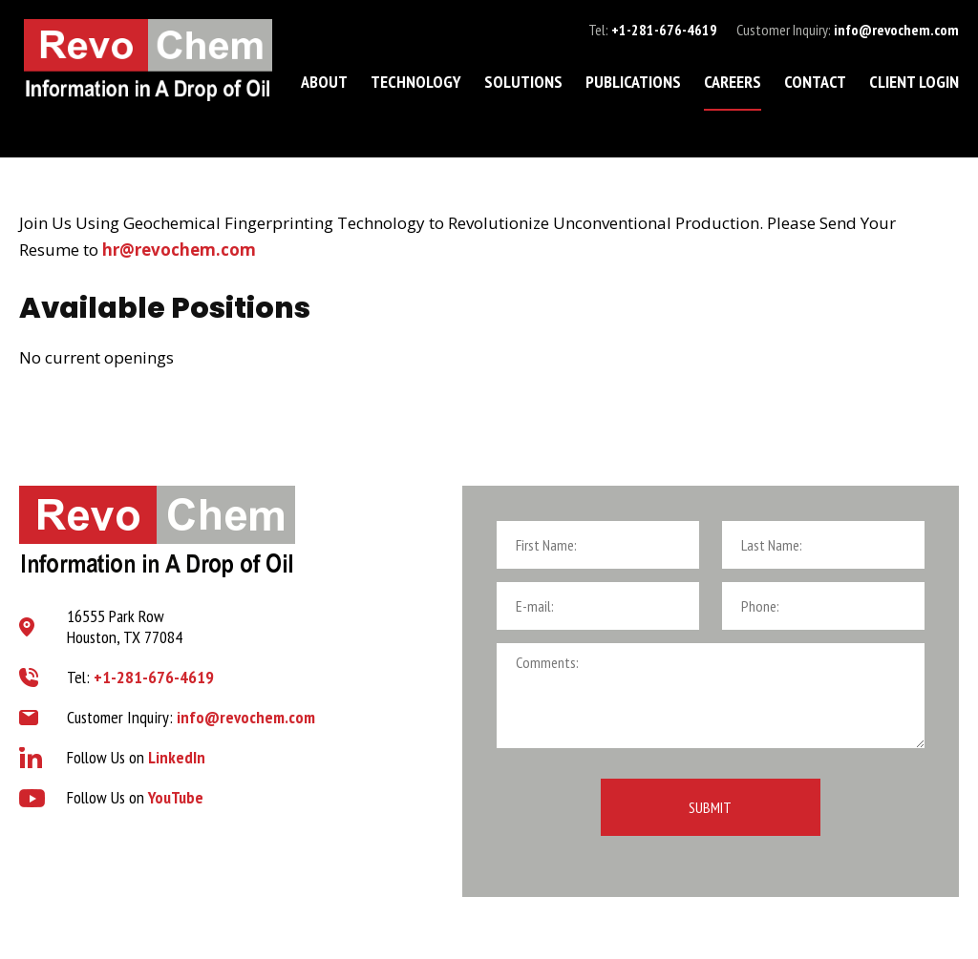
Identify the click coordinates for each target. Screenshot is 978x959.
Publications (633, 82)
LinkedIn (176, 757)
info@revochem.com (896, 29)
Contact (815, 82)
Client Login (914, 82)
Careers (732, 82)
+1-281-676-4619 (664, 29)
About (324, 82)
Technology (416, 82)
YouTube (175, 797)
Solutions (523, 82)
